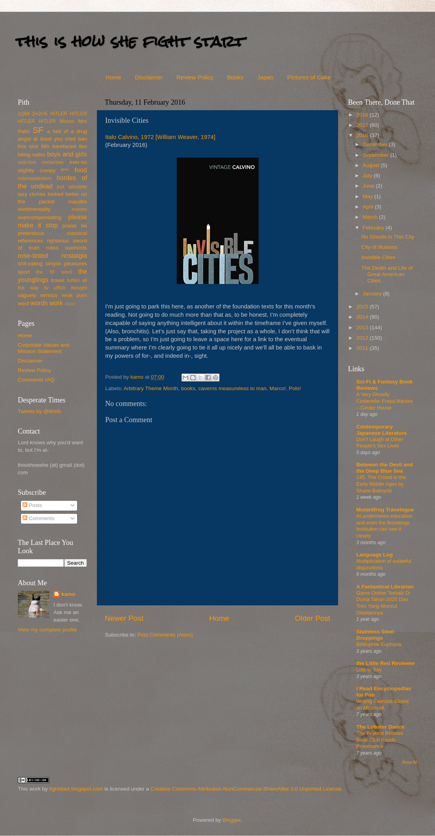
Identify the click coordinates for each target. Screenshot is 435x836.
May (368, 196)
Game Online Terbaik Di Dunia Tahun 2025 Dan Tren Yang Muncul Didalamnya (383, 603)
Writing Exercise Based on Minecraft (382, 704)
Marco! (278, 388)
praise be (74, 226)
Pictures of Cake (309, 77)
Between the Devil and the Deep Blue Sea (384, 468)
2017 (363, 125)
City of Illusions (379, 247)
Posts (32, 505)
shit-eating (30, 264)
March (371, 217)
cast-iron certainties (41, 162)
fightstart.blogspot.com (76, 789)
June (369, 186)
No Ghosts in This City (387, 237)
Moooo (67, 121)
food (80, 169)
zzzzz (70, 303)
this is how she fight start (130, 41)
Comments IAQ (36, 380)
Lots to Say (369, 670)
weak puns (74, 295)
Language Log (374, 555)
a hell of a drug (67, 131)
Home (113, 77)
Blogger (232, 820)
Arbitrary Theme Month (151, 388)
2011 (363, 348)
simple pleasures (66, 264)
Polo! (295, 388)
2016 (363, 135)
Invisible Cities (378, 257)
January (373, 294)
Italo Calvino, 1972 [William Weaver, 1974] (160, 137)
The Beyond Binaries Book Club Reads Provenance (379, 739)
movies (79, 209)
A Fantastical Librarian (385, 587)
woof (23, 303)
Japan (265, 77)
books (188, 388)
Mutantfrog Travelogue (385, 510)
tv (46, 288)
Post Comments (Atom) (165, 635)
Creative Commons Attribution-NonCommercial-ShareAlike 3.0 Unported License (245, 789)
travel (57, 280)
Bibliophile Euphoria (378, 644)
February (374, 228)
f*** (65, 170)
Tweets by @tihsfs (39, 411)
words (38, 302)
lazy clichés (31, 194)
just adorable (72, 187)
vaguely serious (37, 295)
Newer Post (124, 618)
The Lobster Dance (380, 727)
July (368, 175)
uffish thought (70, 288)
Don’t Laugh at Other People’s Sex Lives (379, 442)
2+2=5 (39, 113)
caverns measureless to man (232, 388)
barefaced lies (69, 146)
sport (24, 272)
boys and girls (67, 154)
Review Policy (194, 77)
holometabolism (34, 178)
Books (235, 77)
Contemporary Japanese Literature (381, 430)
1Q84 (24, 113)
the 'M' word (54, 272)
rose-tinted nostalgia (52, 255)
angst (24, 139)
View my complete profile (47, 630)
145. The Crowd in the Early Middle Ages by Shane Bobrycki (381, 483)
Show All (409, 762)
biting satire (31, 155)
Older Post (312, 618)
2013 (363, 328)
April (369, 207)
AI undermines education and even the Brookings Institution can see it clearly (384, 526)
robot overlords (66, 248)
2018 (363, 115)
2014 (363, 317)
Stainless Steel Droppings (375, 635)
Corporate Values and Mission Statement (43, 348)
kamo (137, 377)
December (376, 144)
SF (38, 130)
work (56, 302)
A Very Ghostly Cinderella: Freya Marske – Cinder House (384, 400)
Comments (39, 518)
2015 (363, 307)
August (372, 165)
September (376, 155)
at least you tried (54, 139)
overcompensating (39, 217)
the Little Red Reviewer (385, 663)
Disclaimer (149, 77)
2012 (363, 338)
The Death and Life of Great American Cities (387, 274)
